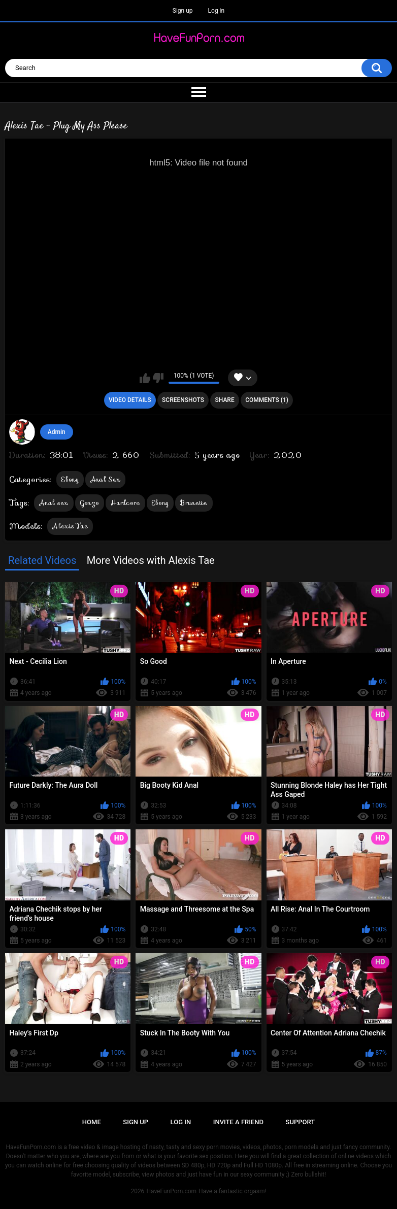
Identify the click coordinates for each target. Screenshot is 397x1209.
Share (225, 400)
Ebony (70, 479)
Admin (56, 431)
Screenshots (183, 400)
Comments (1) (266, 400)
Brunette (193, 503)
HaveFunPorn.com (171, 1191)
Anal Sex (105, 479)
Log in (216, 10)
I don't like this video (158, 378)
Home (91, 1122)
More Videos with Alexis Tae (151, 560)
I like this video (145, 378)
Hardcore (125, 503)
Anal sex (53, 503)
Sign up (183, 10)
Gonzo (90, 503)
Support (300, 1122)
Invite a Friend (238, 1122)
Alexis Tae (70, 526)
